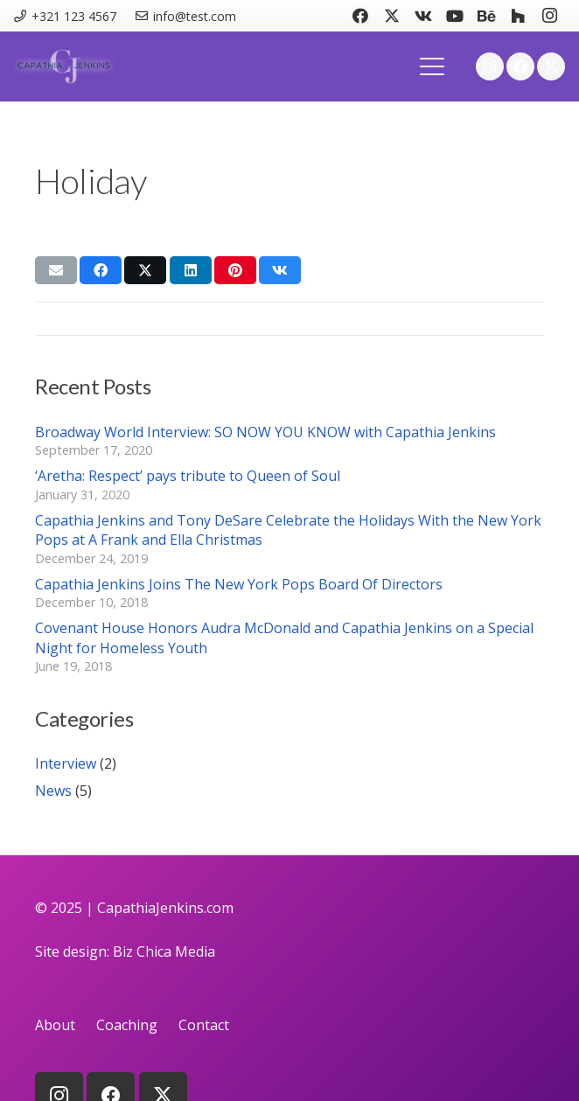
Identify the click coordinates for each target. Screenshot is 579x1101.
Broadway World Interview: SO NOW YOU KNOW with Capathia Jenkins (265, 432)
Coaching (126, 1025)
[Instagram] (549, 15)
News (53, 790)
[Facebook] (360, 15)
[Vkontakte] (423, 15)
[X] (392, 15)
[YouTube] (455, 15)
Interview (65, 763)
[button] (433, 66)
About (55, 1025)
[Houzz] (518, 15)
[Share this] (101, 270)
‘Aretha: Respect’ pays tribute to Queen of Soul (187, 475)
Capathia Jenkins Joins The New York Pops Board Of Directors (239, 584)
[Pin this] (235, 270)
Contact (203, 1025)
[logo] (64, 66)
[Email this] (56, 270)
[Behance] (486, 15)
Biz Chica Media (164, 951)
